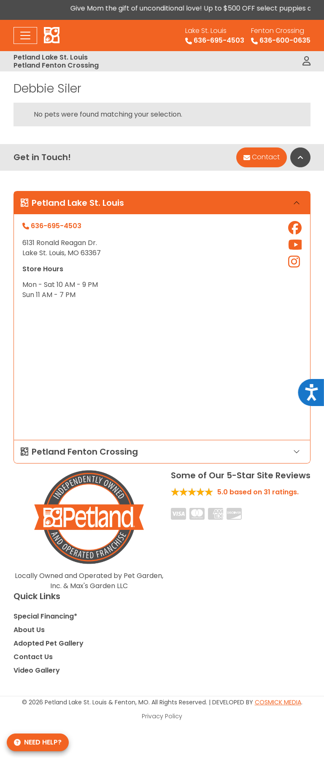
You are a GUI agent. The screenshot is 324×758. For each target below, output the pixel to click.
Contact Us (33, 657)
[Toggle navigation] (25, 35)
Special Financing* (45, 616)
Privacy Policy (162, 716)
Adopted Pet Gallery (49, 643)
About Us (29, 630)
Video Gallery (37, 670)
